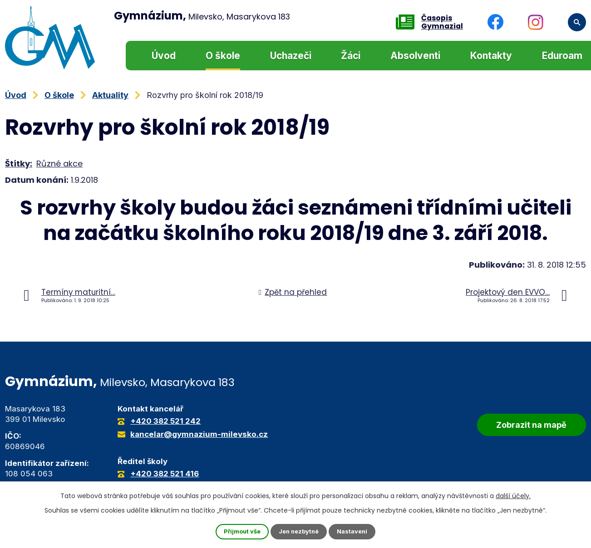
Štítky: (18, 163)
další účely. (513, 494)
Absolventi (415, 55)
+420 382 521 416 (164, 473)
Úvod (164, 55)
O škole (223, 55)
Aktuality (110, 95)
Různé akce (59, 163)
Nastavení (356, 531)
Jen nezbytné (299, 531)
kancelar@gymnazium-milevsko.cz (199, 434)
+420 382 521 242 (165, 421)
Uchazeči (290, 55)
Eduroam (562, 55)
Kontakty (491, 55)
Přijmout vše (238, 531)
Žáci (350, 55)
